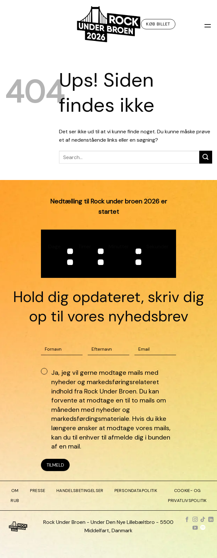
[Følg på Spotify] (202, 528)
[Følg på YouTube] (195, 528)
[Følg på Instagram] (195, 520)
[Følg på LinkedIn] (210, 520)
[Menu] (208, 24)
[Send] (205, 157)
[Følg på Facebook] (187, 520)
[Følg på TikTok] (202, 520)
